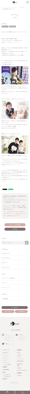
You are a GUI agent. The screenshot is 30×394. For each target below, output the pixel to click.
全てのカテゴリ (6, 253)
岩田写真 (7, 343)
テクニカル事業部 (6, 364)
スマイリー (5, 283)
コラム (18, 352)
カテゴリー (5, 352)
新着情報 (19, 350)
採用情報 (19, 373)
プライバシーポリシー (22, 370)
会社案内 (19, 375)
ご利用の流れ (6, 369)
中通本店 (21, 334)
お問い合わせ (20, 361)
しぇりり (7, 334)
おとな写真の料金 (6, 374)
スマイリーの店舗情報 (15, 224)
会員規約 (19, 368)
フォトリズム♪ (6, 362)
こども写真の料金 (6, 376)
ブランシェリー (6, 287)
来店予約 (15, 229)
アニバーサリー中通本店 (8, 278)
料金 (4, 372)
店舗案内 (5, 367)
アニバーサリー (6, 355)
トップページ (6, 350)
